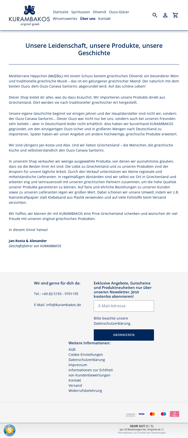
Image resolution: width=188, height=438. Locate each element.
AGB (72, 349)
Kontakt (75, 380)
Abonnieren (124, 335)
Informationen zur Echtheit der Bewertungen (142, 432)
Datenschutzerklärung (112, 323)
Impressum (78, 364)
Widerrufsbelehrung (85, 390)
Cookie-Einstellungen (86, 354)
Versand (75, 385)
